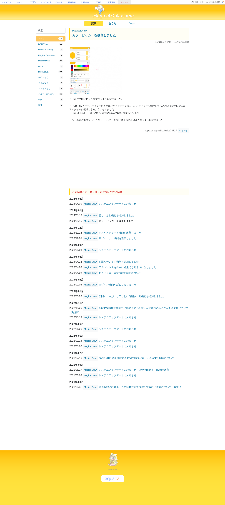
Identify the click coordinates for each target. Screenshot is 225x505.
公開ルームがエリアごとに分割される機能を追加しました (131, 296)
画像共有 (72, 2)
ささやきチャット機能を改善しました (120, 232)
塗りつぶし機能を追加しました (116, 215)
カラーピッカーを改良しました (94, 35)
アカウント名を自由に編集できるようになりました (127, 267)
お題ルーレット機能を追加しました (119, 261)
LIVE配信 (33, 2)
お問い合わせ (205, 2)
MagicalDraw (79, 30)
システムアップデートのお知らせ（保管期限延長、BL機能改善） (135, 369)
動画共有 (85, 2)
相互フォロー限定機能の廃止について (120, 273)
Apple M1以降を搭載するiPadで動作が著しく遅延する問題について (136, 358)
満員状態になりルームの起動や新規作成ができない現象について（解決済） (141, 387)
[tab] (50, 38)
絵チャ (19, 2)
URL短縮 (194, 2)
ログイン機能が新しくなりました (117, 284)
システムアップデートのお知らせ (117, 203)
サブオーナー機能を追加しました (117, 238)
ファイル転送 (45, 2)
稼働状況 (216, 2)
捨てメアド (6, 2)
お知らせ (124, 2)
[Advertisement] (50, 159)
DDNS (98, 2)
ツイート (183, 130)
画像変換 (111, 2)
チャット (59, 2)
